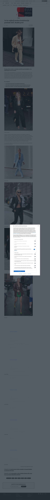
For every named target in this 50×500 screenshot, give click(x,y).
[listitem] (25, 239)
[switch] (35, 241)
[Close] (38, 226)
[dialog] (25, 250)
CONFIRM (19, 271)
